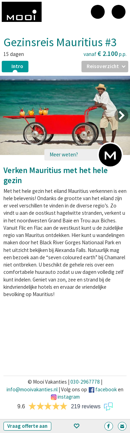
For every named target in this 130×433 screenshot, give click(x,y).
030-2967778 (85, 381)
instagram (69, 396)
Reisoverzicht (103, 66)
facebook (106, 389)
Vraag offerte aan (27, 426)
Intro (17, 66)
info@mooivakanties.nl (32, 389)
